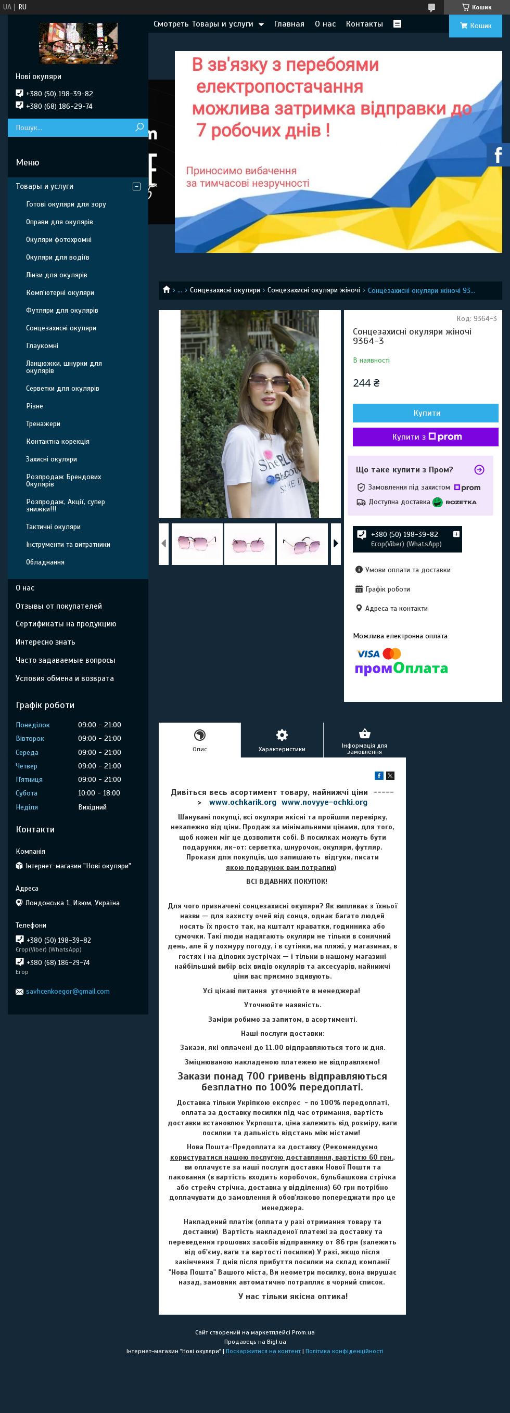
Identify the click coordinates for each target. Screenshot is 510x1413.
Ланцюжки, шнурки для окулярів (64, 367)
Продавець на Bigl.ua (255, 1341)
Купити (427, 413)
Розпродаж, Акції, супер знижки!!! (65, 505)
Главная (289, 24)
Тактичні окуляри (53, 526)
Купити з (427, 437)
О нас (325, 24)
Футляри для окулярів (62, 310)
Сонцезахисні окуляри (225, 290)
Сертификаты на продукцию (66, 623)
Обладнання (45, 562)
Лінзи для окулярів (56, 275)
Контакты (364, 24)
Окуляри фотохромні (59, 239)
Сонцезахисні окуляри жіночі (313, 290)
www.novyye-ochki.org (324, 802)
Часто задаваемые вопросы (66, 660)
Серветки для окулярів (62, 388)
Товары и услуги (44, 186)
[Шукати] (139, 128)
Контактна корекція (58, 441)
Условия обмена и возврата (65, 678)
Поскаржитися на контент (263, 1351)
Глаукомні (42, 345)
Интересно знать (45, 642)
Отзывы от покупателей (59, 606)
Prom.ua (303, 1332)
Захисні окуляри (51, 459)
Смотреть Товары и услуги (203, 24)
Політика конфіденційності (344, 1351)
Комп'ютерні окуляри (60, 292)
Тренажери (43, 423)
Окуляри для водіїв (58, 257)
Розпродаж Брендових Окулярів (63, 480)
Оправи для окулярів (59, 221)
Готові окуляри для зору (66, 204)
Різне (34, 406)
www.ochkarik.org (242, 802)
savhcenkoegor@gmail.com (68, 991)
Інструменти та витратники (68, 544)
